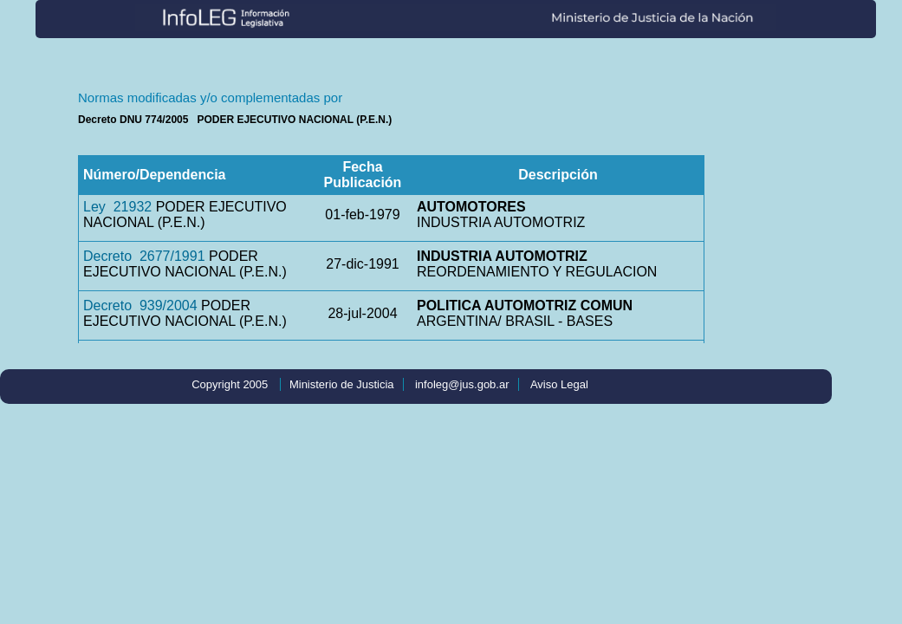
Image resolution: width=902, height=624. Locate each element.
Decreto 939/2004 (140, 305)
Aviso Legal (559, 384)
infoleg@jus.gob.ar (462, 384)
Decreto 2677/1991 (144, 256)
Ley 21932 (117, 206)
